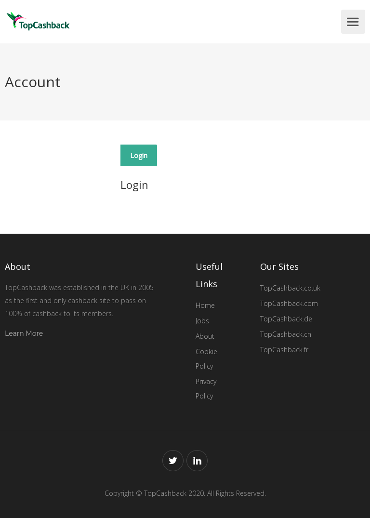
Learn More (24, 333)
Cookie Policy (206, 359)
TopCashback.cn (285, 334)
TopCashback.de (286, 318)
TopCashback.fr (284, 349)
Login (138, 155)
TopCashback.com (289, 303)
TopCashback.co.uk (290, 287)
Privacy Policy (206, 388)
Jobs (202, 320)
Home (205, 305)
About (205, 336)
